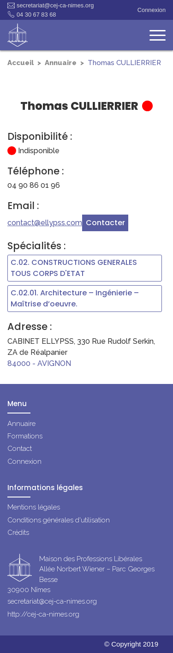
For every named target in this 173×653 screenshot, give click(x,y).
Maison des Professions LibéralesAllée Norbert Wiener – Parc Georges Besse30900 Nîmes (81, 574)
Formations (24, 436)
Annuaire (61, 63)
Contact (19, 448)
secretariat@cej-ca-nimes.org (50, 5)
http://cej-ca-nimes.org (43, 614)
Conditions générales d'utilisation (58, 520)
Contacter (105, 222)
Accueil (20, 63)
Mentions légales (33, 507)
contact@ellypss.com (44, 222)
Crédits (18, 532)
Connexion (151, 9)
